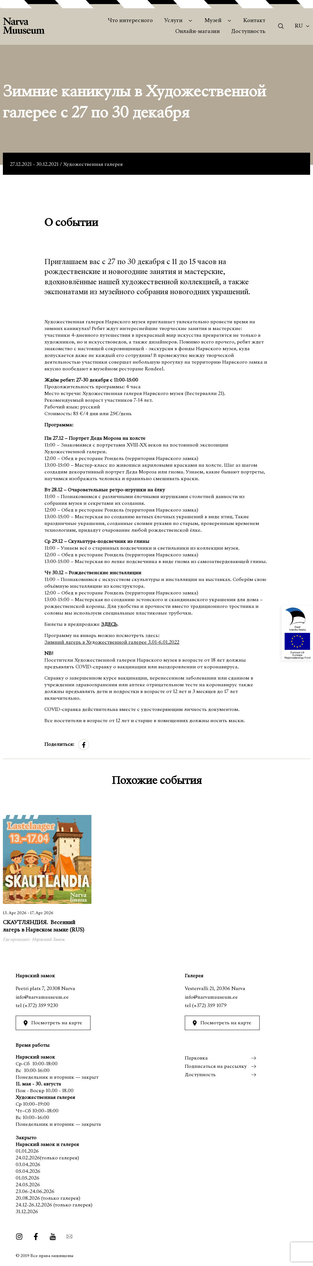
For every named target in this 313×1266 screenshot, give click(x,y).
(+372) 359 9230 (40, 1006)
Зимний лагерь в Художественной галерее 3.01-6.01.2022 (111, 642)
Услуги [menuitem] (173, 20)
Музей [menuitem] (213, 20)
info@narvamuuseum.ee (42, 997)
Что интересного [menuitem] (130, 20)
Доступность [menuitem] (248, 31)
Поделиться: (59, 744)
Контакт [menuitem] (254, 20)
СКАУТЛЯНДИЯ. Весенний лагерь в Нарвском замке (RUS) (43, 926)
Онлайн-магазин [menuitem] (197, 31)
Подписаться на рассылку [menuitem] (216, 1066)
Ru (299, 26)
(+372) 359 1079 (209, 1006)
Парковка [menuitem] (196, 1058)
